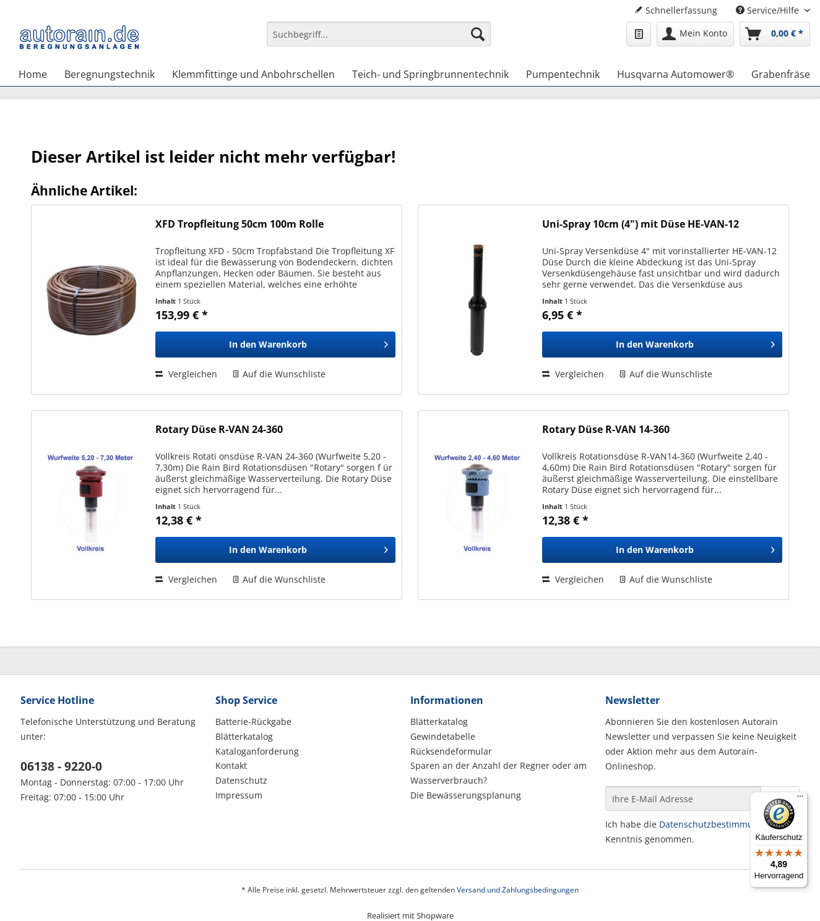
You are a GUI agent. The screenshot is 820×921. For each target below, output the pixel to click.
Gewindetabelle (442, 736)
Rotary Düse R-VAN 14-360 (606, 429)
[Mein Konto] (695, 34)
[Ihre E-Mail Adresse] (683, 798)
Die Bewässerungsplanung (465, 795)
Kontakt (231, 765)
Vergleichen (186, 374)
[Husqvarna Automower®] (675, 74)
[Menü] (800, 799)
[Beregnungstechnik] (109, 74)
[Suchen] (478, 34)
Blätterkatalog (244, 736)
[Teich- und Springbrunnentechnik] (430, 74)
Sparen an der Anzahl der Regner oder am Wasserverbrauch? (498, 773)
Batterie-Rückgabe (253, 721)
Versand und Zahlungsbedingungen (518, 890)
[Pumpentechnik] (562, 74)
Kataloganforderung (257, 751)
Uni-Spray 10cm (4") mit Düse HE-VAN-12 (640, 224)
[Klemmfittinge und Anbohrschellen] (253, 74)
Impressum (238, 795)
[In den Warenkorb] (275, 345)
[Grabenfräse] (781, 74)
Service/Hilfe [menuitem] (768, 10)
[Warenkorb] (775, 34)
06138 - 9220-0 (61, 766)
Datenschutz (241, 780)
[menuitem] (379, 40)
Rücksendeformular (451, 751)
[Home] (33, 74)
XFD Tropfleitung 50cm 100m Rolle (239, 224)
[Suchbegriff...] (379, 34)
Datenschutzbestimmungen (716, 824)
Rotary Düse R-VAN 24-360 (219, 429)
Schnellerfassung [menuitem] (675, 10)
